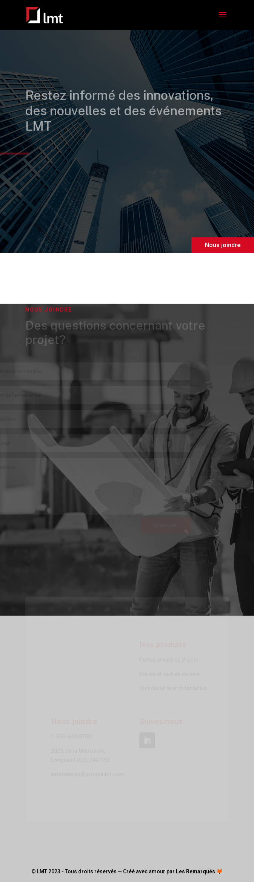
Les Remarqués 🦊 (199, 871)
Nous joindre (222, 245)
